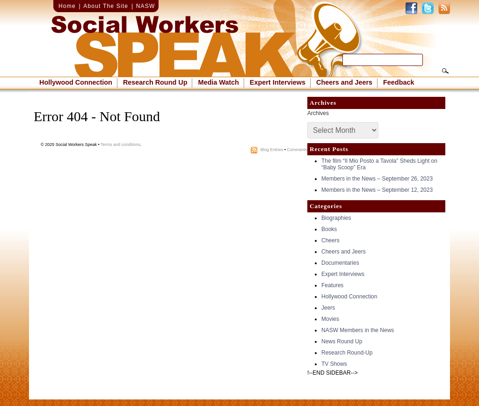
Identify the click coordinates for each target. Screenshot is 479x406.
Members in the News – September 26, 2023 (377, 178)
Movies (330, 319)
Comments (297, 149)
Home (67, 6)
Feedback (398, 82)
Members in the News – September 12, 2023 (377, 190)
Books (329, 229)
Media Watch (218, 82)
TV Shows (334, 364)
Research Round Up (155, 82)
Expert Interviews (277, 82)
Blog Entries (272, 149)
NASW (145, 6)
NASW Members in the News (357, 330)
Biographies (336, 218)
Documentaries (340, 263)
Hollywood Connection (75, 82)
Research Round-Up (346, 352)
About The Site (105, 6)
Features (332, 285)
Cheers (330, 240)
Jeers (328, 307)
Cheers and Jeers (344, 82)
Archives (318, 113)
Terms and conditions (120, 144)
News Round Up (341, 341)
